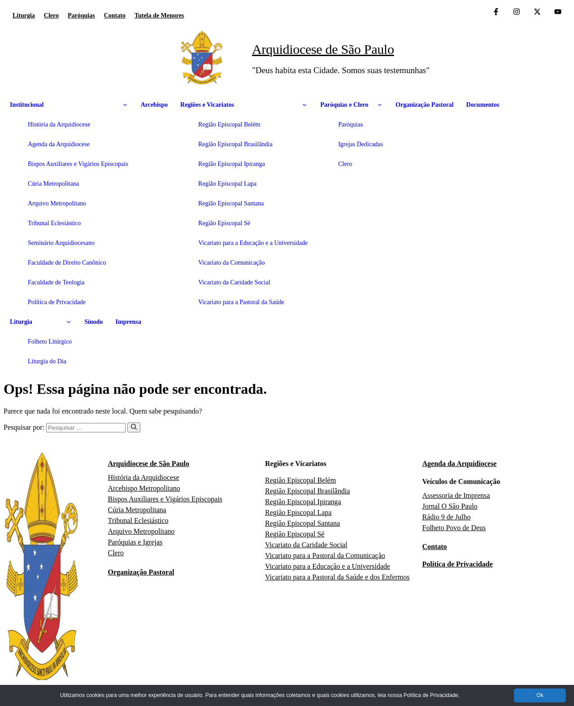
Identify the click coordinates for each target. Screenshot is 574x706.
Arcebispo (154, 104)
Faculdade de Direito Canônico (67, 262)
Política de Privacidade (57, 302)
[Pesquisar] (133, 427)
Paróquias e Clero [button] (351, 104)
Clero (51, 15)
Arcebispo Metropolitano (144, 488)
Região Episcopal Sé (224, 223)
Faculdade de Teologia (56, 282)
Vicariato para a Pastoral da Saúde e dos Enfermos (337, 577)
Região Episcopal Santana (231, 203)
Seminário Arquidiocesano (61, 243)
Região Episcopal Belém (229, 124)
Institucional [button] (69, 104)
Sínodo (93, 321)
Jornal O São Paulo (450, 506)
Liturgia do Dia (47, 361)
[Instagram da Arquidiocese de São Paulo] (516, 12)
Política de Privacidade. (432, 695)
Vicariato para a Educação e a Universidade (253, 243)
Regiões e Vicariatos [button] (244, 104)
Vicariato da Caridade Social (234, 282)
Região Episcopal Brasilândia (235, 144)
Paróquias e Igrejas (135, 542)
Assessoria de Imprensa (456, 495)
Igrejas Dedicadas (360, 144)
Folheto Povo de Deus (454, 528)
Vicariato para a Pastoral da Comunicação (325, 555)
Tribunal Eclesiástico (54, 223)
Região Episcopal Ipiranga (231, 164)
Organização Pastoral (424, 104)
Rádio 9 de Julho (446, 517)
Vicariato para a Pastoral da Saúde (241, 302)
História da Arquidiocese (59, 124)
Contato (115, 15)
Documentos (483, 104)
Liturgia (24, 15)
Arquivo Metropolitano (57, 203)
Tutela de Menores (159, 15)
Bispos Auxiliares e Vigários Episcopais (78, 164)
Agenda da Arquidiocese (59, 144)
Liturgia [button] (41, 321)
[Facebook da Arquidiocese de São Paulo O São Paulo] (496, 12)
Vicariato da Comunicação (231, 262)
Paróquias (81, 15)
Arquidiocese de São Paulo (323, 49)
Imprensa (128, 321)
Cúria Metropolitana (53, 183)
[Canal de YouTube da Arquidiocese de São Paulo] (557, 12)
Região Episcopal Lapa (227, 183)
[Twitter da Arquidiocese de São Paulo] (537, 12)
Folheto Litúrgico (50, 341)
